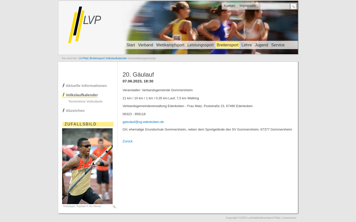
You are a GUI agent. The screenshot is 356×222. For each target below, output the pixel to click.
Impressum (248, 6)
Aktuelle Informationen (86, 85)
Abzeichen (75, 110)
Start (130, 45)
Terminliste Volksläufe (85, 101)
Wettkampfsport (170, 45)
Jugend (261, 45)
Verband (145, 45)
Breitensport (227, 45)
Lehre (246, 45)
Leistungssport (200, 45)
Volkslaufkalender (82, 95)
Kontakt (229, 6)
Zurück (128, 141)
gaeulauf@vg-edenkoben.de (143, 122)
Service (278, 45)
